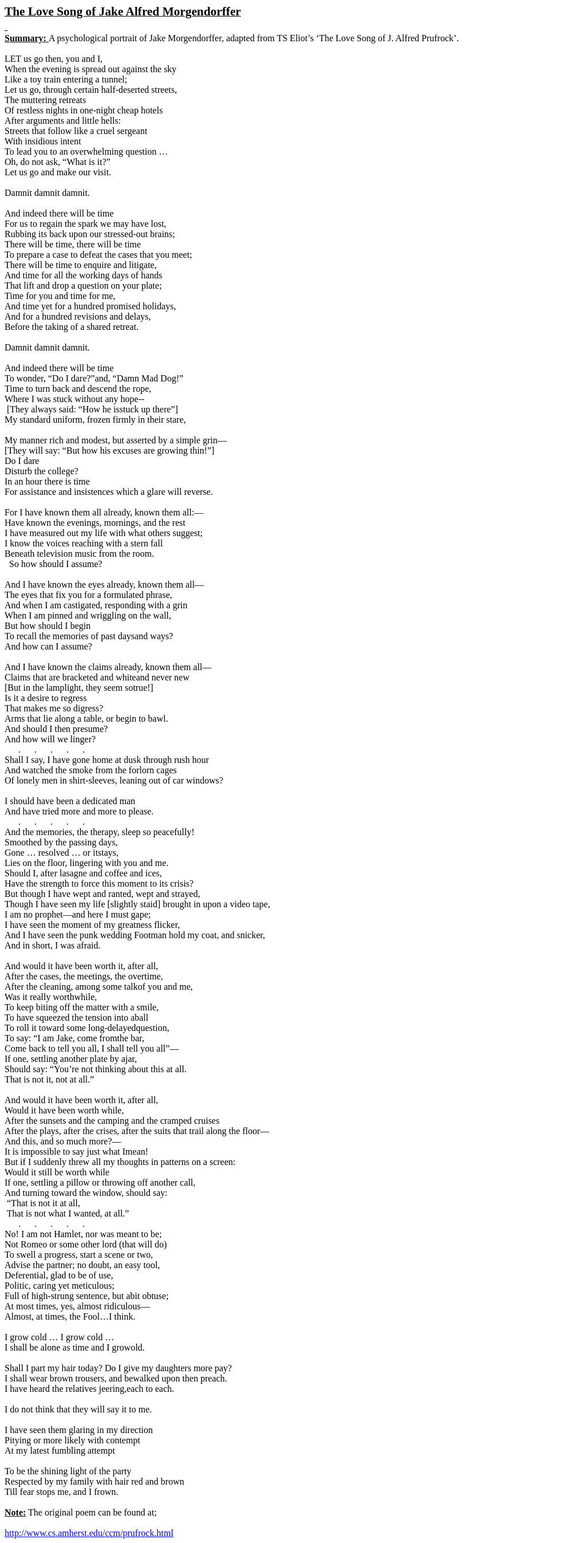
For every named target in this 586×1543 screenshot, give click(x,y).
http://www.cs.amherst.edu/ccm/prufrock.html (89, 1533)
